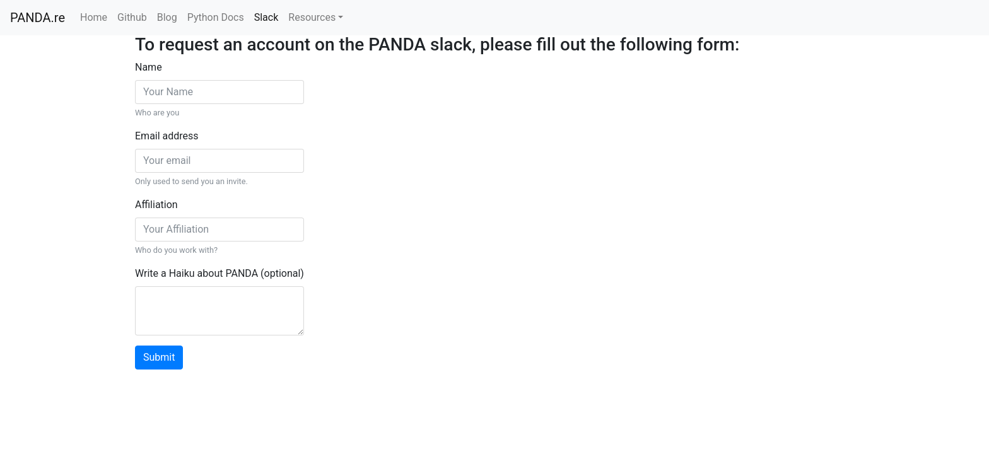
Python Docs (215, 17)
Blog (167, 17)
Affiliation (156, 205)
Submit (159, 357)
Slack (266, 17)
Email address (167, 136)
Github (132, 17)
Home (93, 17)
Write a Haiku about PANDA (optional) (219, 273)
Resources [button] (312, 17)
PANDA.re (37, 17)
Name (148, 67)
